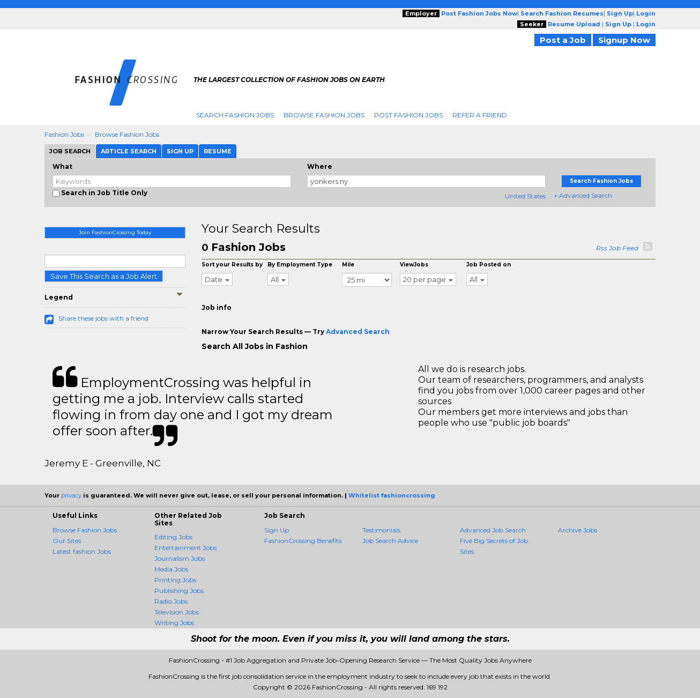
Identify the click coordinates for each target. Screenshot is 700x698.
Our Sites (67, 541)
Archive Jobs (577, 530)
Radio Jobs (171, 601)
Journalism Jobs (179, 558)
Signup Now (624, 40)
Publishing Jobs (179, 590)
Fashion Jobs (64, 134)
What (62, 166)
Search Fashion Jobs (235, 115)
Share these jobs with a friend (103, 318)
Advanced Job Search (493, 530)
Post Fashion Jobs (408, 115)
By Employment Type (299, 264)
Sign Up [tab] (180, 151)
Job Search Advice (390, 541)
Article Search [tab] (129, 151)
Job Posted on (488, 264)
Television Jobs (176, 612)
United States (525, 196)
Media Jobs (171, 569)
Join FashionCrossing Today (115, 232)
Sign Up (276, 530)
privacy (71, 495)
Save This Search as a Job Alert (103, 276)
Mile (348, 264)
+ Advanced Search (583, 195)
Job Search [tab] (70, 151)
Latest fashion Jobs (82, 551)
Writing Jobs (174, 623)
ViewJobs (414, 264)
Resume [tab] (218, 151)
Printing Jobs (175, 580)
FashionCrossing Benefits (302, 541)
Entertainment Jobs (185, 548)
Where (319, 166)
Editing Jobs (173, 537)
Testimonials (381, 530)
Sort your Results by (232, 264)
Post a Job (563, 40)
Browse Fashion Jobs (324, 115)
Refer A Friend (479, 115)
